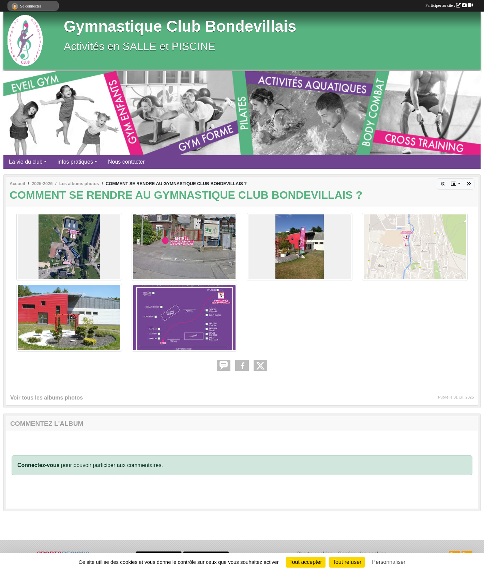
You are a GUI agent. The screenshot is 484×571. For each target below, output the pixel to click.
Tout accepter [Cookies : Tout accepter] (305, 562)
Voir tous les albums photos (46, 398)
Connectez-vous (38, 465)
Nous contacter (126, 162)
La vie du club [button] (26, 162)
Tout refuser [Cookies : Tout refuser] (347, 562)
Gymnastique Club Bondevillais (180, 26)
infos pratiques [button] (75, 162)
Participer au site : (449, 5)
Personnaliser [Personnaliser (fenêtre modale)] (389, 562)
